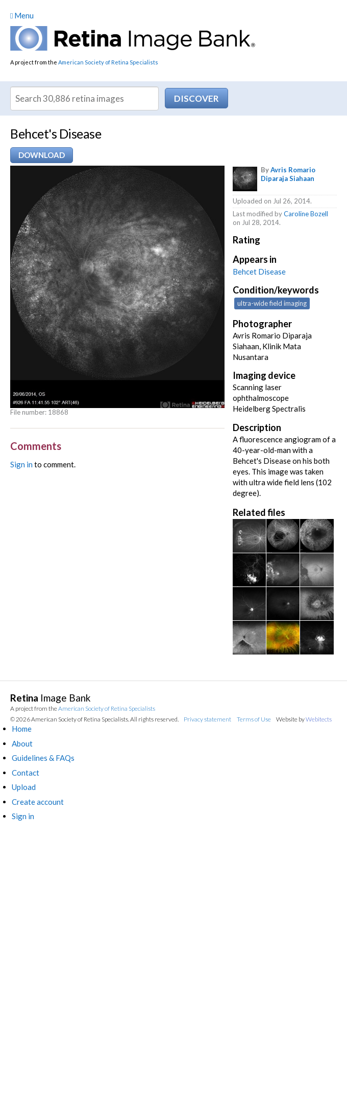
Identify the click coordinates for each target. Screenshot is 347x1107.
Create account (38, 801)
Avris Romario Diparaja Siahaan (288, 174)
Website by (304, 719)
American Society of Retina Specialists (108, 62)
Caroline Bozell (306, 214)
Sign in (21, 464)
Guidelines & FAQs (43, 757)
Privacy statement (207, 719)
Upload (24, 787)
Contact (25, 772)
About (22, 743)
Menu (22, 15)
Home (22, 728)
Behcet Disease (259, 271)
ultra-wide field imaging (272, 303)
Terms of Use (254, 719)
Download (41, 155)
